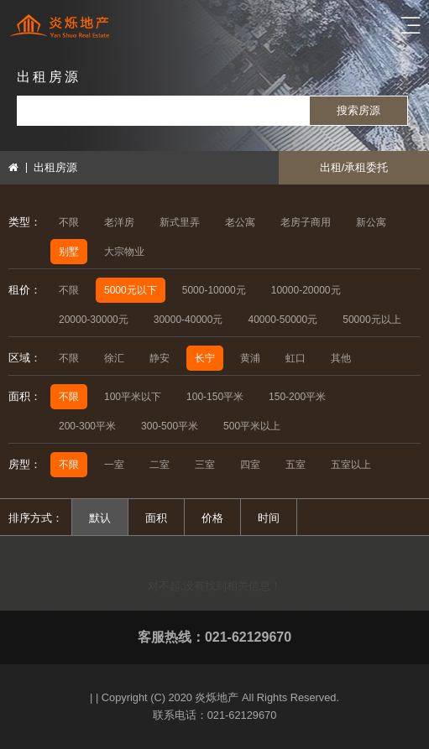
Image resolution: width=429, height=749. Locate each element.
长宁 (205, 358)
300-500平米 (169, 426)
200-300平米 (87, 426)
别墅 (69, 251)
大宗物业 (124, 251)
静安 (159, 358)
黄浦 (250, 358)
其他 (341, 358)
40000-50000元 (282, 319)
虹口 (295, 358)
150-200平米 (297, 397)
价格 (212, 518)
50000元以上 (371, 319)
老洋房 (119, 222)
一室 (114, 465)
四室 (250, 465)
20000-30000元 (93, 319)
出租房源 (55, 167)
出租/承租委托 (354, 167)
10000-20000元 (306, 290)
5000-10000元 (214, 290)
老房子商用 (305, 222)
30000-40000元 (188, 319)
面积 (156, 518)
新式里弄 (180, 222)
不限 (69, 222)
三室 (205, 465)
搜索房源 (358, 110)
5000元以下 (130, 290)
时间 (269, 518)
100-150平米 (214, 397)
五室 (295, 465)
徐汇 (114, 358)
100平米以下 (132, 397)
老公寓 (240, 222)
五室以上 (351, 465)
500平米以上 (251, 426)
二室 (159, 465)
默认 (100, 518)
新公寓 (371, 222)
